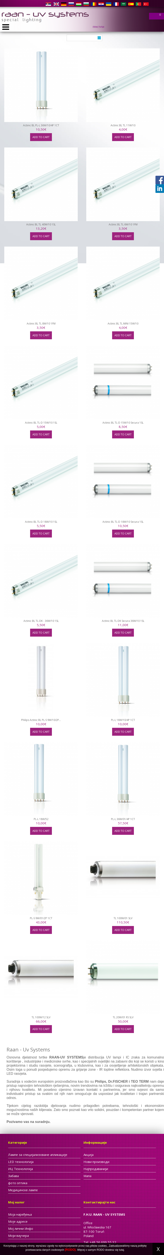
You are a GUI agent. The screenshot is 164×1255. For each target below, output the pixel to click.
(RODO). (70, 1249)
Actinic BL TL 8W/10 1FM (41, 323)
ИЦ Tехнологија (20, 1169)
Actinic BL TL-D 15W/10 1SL (41, 422)
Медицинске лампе (23, 1190)
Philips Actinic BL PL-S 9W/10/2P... (41, 720)
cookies (102, 1245)
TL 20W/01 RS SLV (123, 1017)
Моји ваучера (18, 1235)
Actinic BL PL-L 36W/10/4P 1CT (41, 125)
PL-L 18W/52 (41, 819)
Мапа (87, 1176)
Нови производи (96, 1162)
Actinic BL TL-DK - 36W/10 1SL (41, 621)
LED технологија (21, 1162)
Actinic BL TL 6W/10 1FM (123, 224)
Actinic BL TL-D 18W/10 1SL (41, 522)
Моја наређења (20, 1214)
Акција (88, 1154)
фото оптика (17, 1183)
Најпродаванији (95, 1169)
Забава (13, 1176)
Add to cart (41, 137)
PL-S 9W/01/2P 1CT (41, 918)
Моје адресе (18, 1221)
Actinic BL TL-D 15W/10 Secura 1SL (123, 422)
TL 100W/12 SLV (41, 1017)
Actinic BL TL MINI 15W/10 (123, 323)
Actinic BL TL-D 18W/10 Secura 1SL (123, 522)
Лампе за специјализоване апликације (37, 1154)
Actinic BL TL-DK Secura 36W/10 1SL (123, 621)
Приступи (98, 26)
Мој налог (16, 1202)
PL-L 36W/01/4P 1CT (123, 819)
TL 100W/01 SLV (123, 918)
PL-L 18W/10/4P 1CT (123, 720)
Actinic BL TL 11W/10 (123, 125)
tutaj (121, 1249)
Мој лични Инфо (20, 1228)
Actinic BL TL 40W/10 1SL (41, 224)
